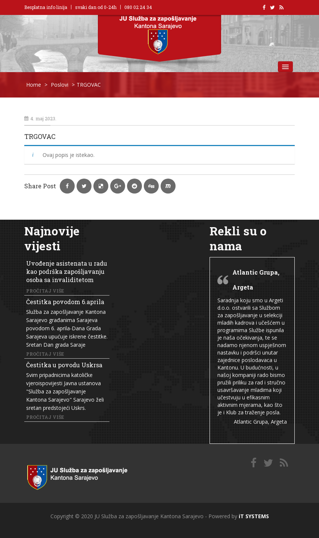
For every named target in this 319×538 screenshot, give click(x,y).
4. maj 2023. (40, 118)
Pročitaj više (45, 290)
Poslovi (59, 84)
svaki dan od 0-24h (96, 7)
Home (33, 84)
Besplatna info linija (45, 7)
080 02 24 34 (138, 7)
